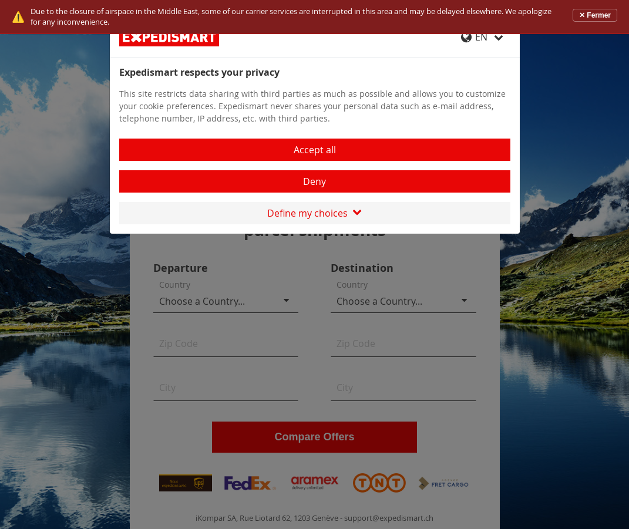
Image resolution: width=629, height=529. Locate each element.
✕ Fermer (595, 15)
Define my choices (314, 213)
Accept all (315, 149)
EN (482, 37)
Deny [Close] (314, 181)
